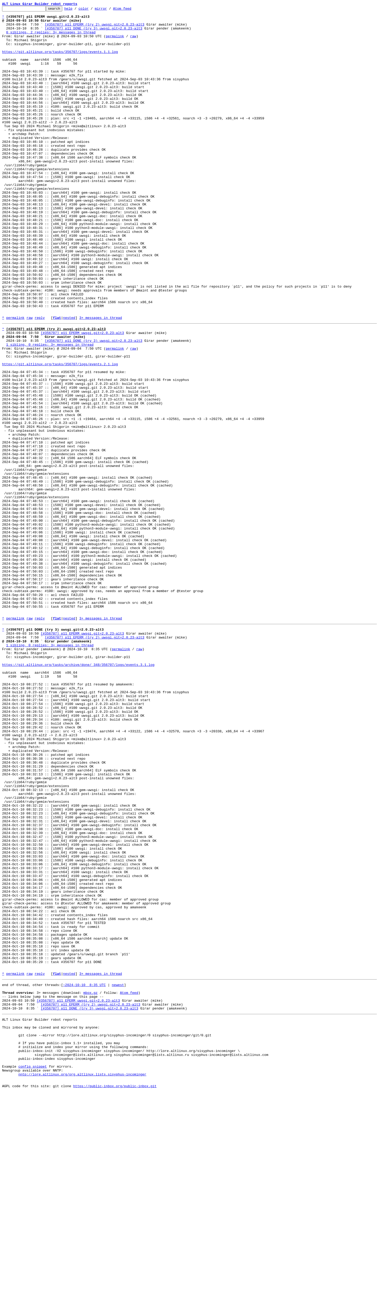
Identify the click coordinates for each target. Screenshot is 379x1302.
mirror (109, 10)
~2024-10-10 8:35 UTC (84, 1176)
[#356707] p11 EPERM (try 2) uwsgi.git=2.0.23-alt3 (94, 28)
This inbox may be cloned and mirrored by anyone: (51, 1226)
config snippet (32, 1272)
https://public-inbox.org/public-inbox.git (115, 1296)
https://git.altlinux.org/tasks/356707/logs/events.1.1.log (60, 61)
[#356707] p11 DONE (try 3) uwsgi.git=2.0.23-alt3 (93, 33)
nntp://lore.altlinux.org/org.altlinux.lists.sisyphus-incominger (82, 1282)
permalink (115, 42)
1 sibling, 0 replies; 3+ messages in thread (50, 411)
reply (40, 380)
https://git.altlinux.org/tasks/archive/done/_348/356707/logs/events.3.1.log (78, 793)
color (91, 10)
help (76, 10)
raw (133, 42)
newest (118, 1176)
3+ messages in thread (100, 380)
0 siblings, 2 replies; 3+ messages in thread (51, 37)
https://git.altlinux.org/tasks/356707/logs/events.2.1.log (60, 434)
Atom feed (130, 10)
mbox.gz (90, 1185)
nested (69, 380)
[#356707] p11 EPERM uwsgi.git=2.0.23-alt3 (82, 396)
